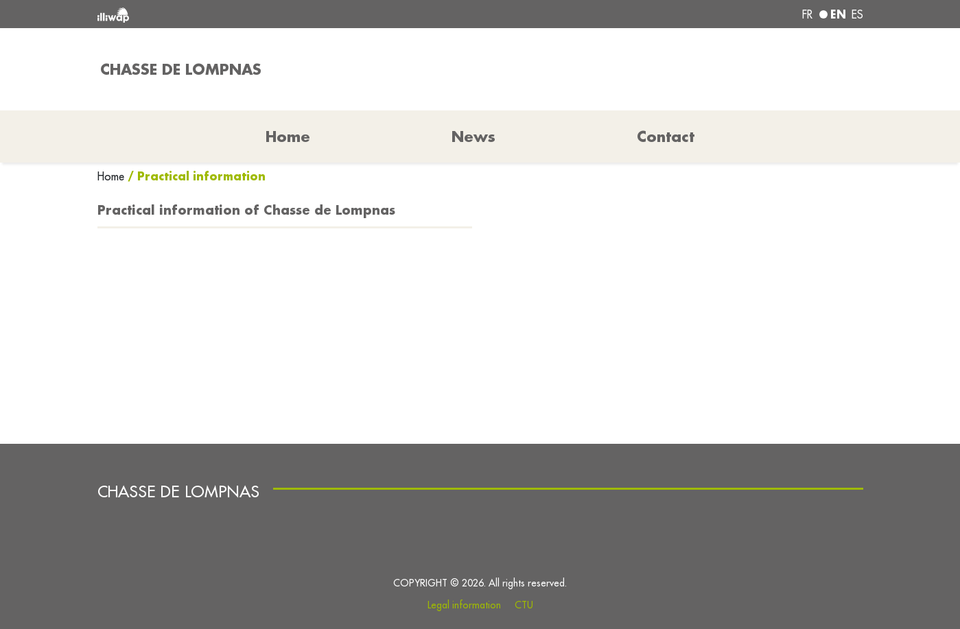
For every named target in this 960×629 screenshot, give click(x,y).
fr (807, 14)
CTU (524, 605)
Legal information (464, 605)
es (857, 14)
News (473, 136)
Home (112, 176)
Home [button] (288, 136)
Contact (665, 136)
